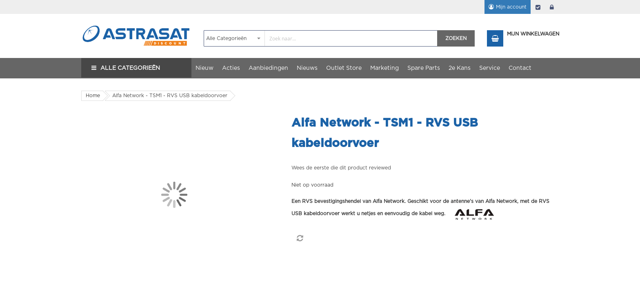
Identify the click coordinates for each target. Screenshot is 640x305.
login (552, 7)
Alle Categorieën (130, 68)
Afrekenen (538, 7)
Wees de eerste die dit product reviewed (341, 167)
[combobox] (321, 38)
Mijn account (511, 6)
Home (93, 95)
